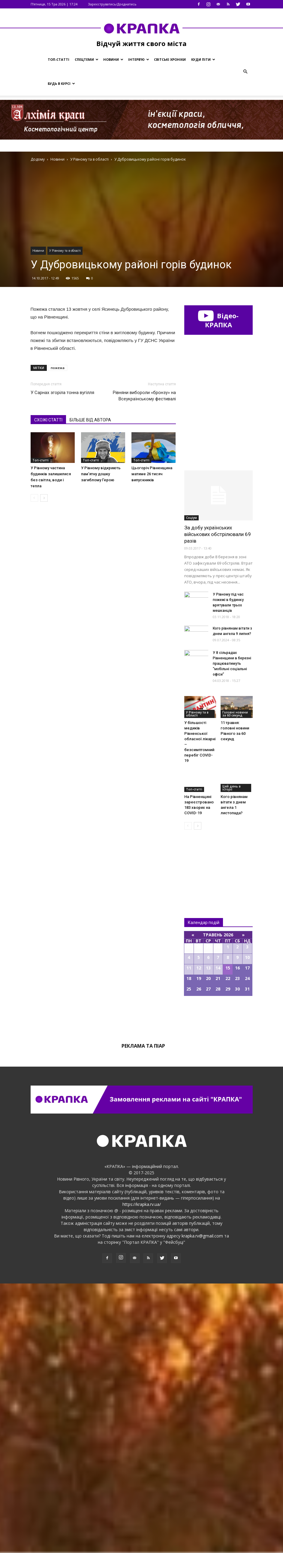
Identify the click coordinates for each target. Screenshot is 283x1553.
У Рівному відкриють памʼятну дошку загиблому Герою (101, 474)
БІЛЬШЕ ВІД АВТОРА (90, 420)
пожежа (58, 367)
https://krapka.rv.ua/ (141, 1474)
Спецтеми (86, 59)
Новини (113, 59)
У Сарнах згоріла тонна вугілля (62, 392)
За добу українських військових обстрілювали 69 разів (217, 803)
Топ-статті (58, 59)
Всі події (218, 1286)
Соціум (191, 787)
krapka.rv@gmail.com (202, 1505)
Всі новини (204, 1133)
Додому (38, 159)
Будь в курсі (61, 83)
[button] (245, 71)
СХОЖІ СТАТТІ (48, 420)
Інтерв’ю (138, 59)
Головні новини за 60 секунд (235, 983)
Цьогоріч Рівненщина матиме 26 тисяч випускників (151, 474)
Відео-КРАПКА (218, 320)
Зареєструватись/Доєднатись (112, 4)
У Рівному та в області (65, 250)
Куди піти (203, 59)
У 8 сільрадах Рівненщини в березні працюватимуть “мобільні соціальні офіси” (232, 933)
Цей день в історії (231, 1057)
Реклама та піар (143, 1315)
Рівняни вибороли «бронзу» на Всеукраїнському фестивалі (144, 396)
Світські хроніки (170, 59)
